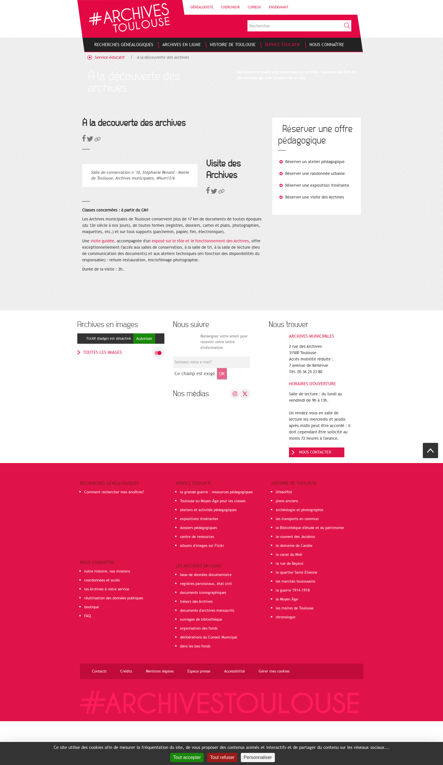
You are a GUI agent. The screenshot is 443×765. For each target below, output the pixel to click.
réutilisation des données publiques (113, 642)
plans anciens (287, 545)
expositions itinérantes (199, 562)
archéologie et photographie (299, 553)
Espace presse (198, 715)
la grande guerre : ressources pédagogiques (216, 536)
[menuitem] (124, 45)
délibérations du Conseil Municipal (208, 681)
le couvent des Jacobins (295, 580)
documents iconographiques (203, 636)
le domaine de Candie (294, 589)
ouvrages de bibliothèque (201, 663)
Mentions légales (160, 715)
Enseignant (278, 7)
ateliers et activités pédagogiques (208, 553)
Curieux (254, 7)
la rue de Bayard (289, 607)
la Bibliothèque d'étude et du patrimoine (310, 571)
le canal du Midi (289, 598)
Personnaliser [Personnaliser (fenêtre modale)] (258, 757)
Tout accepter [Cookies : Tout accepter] (187, 757)
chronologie (285, 661)
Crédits (126, 715)
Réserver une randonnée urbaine (315, 173)
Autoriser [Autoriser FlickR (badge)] (144, 382)
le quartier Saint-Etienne (296, 616)
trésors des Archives (196, 645)
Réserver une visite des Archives (314, 197)
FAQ (87, 660)
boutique (91, 651)
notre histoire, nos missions (107, 615)
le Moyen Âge (287, 643)
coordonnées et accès (102, 624)
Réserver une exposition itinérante (317, 185)
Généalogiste (201, 7)
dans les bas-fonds (195, 690)
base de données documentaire (206, 618)
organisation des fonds (198, 672)
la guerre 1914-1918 (293, 634)
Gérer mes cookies (274, 715)
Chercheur (230, 7)
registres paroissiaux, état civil (206, 627)
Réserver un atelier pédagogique (315, 161)
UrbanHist (284, 536)
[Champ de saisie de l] (211, 406)
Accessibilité (234, 715)
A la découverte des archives (163, 57)
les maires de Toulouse (295, 652)
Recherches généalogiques (109, 527)
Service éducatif (110, 57)
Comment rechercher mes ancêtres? (114, 536)
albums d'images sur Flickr (202, 589)
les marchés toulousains (295, 625)
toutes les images (102, 396)
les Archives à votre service (106, 633)
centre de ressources (197, 580)
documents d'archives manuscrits (207, 654)
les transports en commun (297, 562)
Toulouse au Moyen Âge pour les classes (212, 545)
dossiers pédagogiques (198, 571)
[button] (97, 140)
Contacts (99, 715)
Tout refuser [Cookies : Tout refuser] (222, 757)
